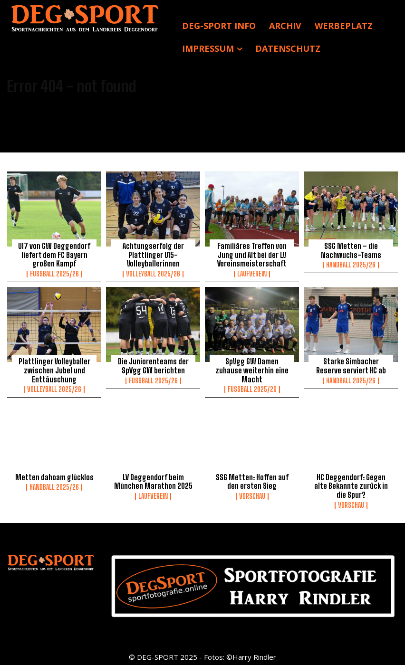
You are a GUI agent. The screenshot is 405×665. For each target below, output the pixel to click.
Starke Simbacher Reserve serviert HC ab (351, 365)
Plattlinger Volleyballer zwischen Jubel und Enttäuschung (54, 369)
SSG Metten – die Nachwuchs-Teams (351, 250)
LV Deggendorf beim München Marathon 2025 (153, 479)
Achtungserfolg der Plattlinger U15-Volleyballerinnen (153, 254)
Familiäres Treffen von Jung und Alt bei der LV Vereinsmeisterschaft (252, 254)
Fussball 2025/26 (54, 273)
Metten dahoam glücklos (54, 475)
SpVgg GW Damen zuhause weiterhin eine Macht (252, 365)
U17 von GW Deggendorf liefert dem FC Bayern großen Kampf (54, 254)
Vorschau (252, 494)
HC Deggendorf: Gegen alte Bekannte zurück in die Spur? (350, 484)
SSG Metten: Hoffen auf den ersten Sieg (252, 479)
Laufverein (252, 273)
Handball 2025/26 (351, 264)
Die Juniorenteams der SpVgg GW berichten (153, 365)
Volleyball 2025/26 (153, 273)
